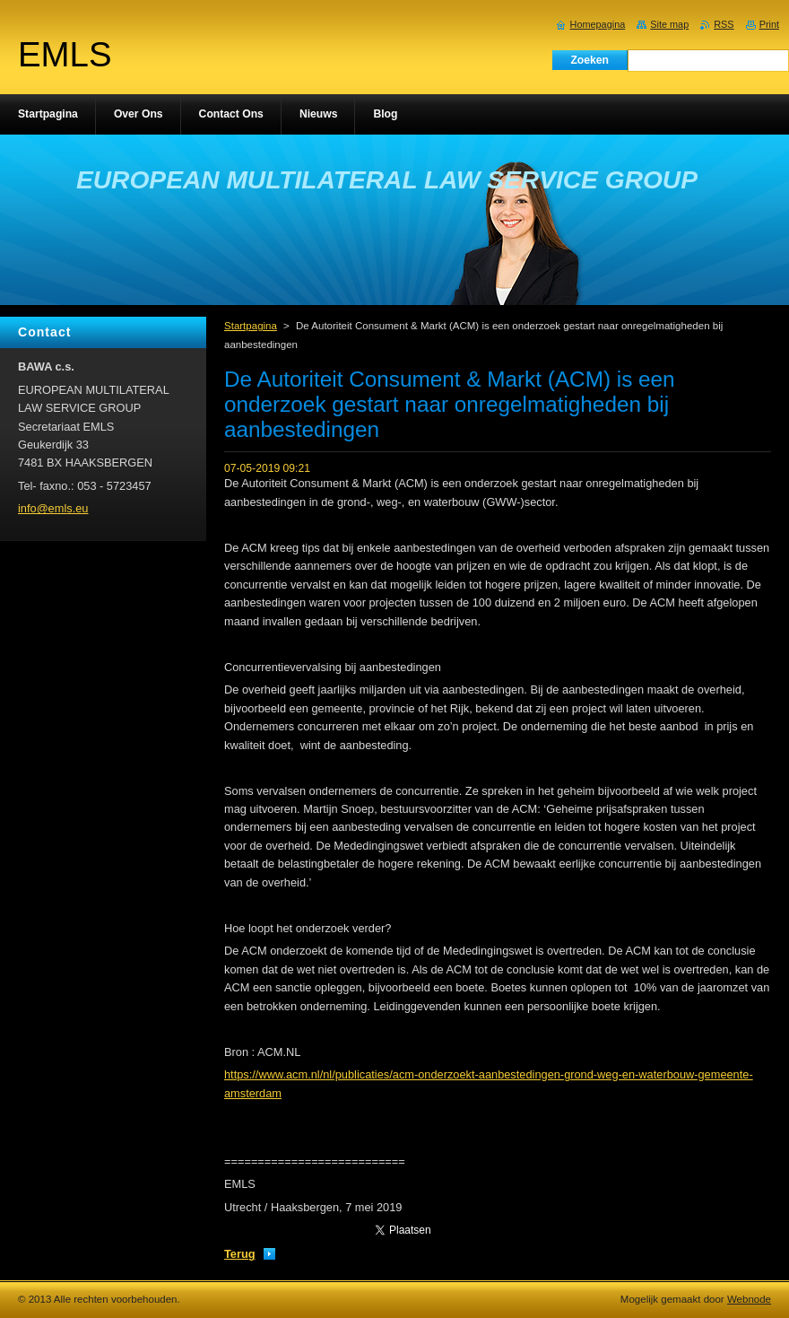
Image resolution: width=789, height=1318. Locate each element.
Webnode (749, 1299)
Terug (240, 1254)
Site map (669, 24)
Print (769, 24)
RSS (723, 24)
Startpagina (250, 325)
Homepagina (598, 24)
